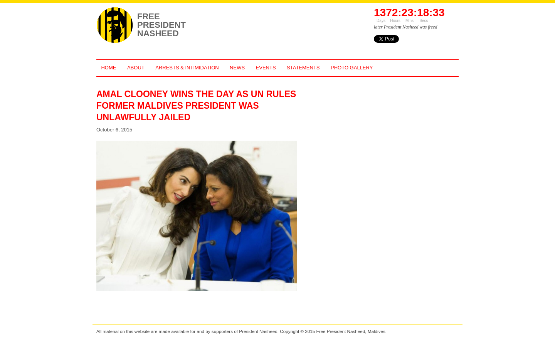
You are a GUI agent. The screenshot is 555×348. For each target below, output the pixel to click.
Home (108, 68)
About (136, 68)
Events (266, 68)
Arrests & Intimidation (187, 68)
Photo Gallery (352, 68)
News (237, 68)
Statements (303, 68)
